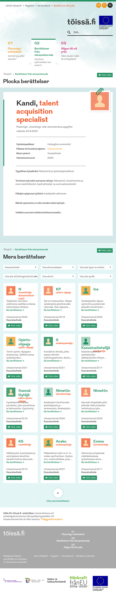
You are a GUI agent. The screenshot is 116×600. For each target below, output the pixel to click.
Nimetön (63, 391)
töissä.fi (81, 22)
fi (104, 5)
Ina (95, 289)
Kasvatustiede (54, 149)
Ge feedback (43, 6)
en (98, 5)
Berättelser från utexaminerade (31, 74)
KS (20, 441)
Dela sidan (106, 75)
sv (110, 5)
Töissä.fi (7, 74)
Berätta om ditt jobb (64, 6)
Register (29, 6)
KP (58, 289)
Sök (70, 32)
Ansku (61, 441)
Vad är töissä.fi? (14, 6)
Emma (98, 441)
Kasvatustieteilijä (95, 348)
